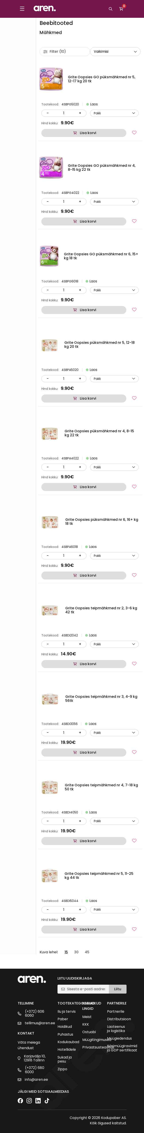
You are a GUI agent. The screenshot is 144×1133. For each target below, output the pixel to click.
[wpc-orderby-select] (115, 51)
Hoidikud (65, 1027)
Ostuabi (89, 1032)
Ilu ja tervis (67, 1012)
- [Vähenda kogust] (48, 113)
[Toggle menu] (22, 8)
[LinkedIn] (38, 1101)
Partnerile (115, 1012)
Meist (87, 1017)
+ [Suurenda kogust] (80, 113)
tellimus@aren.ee (40, 1023)
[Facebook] (20, 1101)
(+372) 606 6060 (34, 1014)
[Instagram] (29, 1101)
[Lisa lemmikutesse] (134, 132)
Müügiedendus (119, 1038)
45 (87, 952)
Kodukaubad (68, 1042)
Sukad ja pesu (65, 1059)
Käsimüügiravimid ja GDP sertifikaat (122, 1048)
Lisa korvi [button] (88, 132)
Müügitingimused (96, 1040)
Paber (63, 1019)
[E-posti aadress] (86, 989)
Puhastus (65, 1034)
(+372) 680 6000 (34, 1070)
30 (76, 952)
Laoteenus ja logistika (116, 1029)
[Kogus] (63, 113)
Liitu (117, 989)
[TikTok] (47, 1101)
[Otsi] (110, 8)
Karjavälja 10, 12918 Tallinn (35, 1058)
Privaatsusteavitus (98, 1047)
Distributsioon (119, 1019)
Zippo (62, 1069)
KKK (85, 1024)
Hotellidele (67, 1050)
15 (66, 952)
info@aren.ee (36, 1080)
